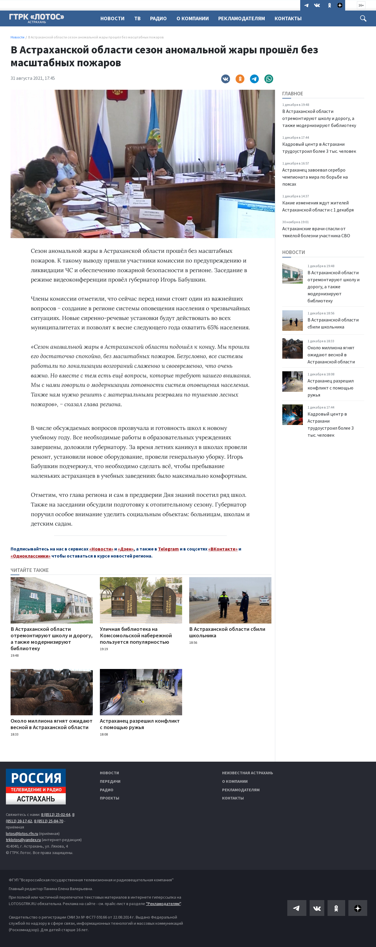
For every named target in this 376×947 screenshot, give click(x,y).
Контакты (292, 18)
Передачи (110, 781)
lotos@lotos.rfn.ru (22, 833)
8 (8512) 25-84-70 (48, 821)
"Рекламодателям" (163, 903)
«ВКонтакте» (223, 549)
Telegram (168, 549)
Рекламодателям (245, 18)
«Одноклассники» (31, 556)
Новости (112, 18)
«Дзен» (126, 549)
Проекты (109, 798)
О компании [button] (195, 18)
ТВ (138, 18)
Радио (160, 18)
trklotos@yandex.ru (23, 839)
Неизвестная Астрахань (247, 772)
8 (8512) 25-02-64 (55, 814)
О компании (235, 781)
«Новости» (101, 549)
